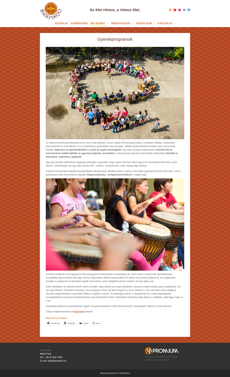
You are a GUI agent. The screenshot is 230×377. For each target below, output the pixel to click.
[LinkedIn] (189, 10)
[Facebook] (184, 10)
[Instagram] (179, 10)
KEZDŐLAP (61, 23)
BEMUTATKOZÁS (122, 23)
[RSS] (170, 10)
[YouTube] (175, 10)
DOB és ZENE (146, 23)
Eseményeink (79, 23)
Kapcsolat (167, 23)
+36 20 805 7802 (54, 357)
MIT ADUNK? (100, 23)
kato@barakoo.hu (57, 361)
